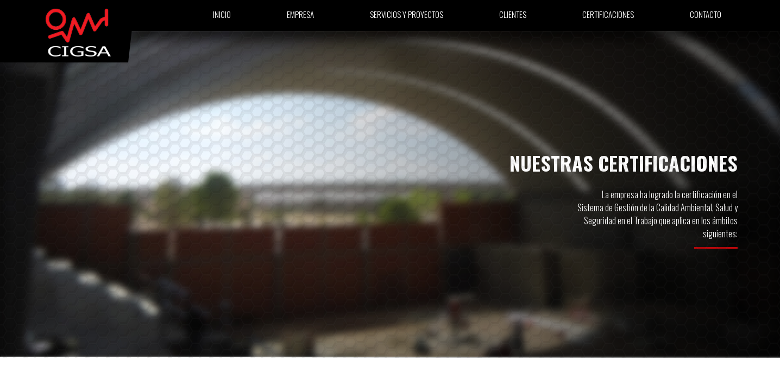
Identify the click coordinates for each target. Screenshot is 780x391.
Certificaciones (608, 17)
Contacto (705, 17)
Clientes (512, 17)
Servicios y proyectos (406, 17)
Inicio (222, 17)
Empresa (300, 17)
